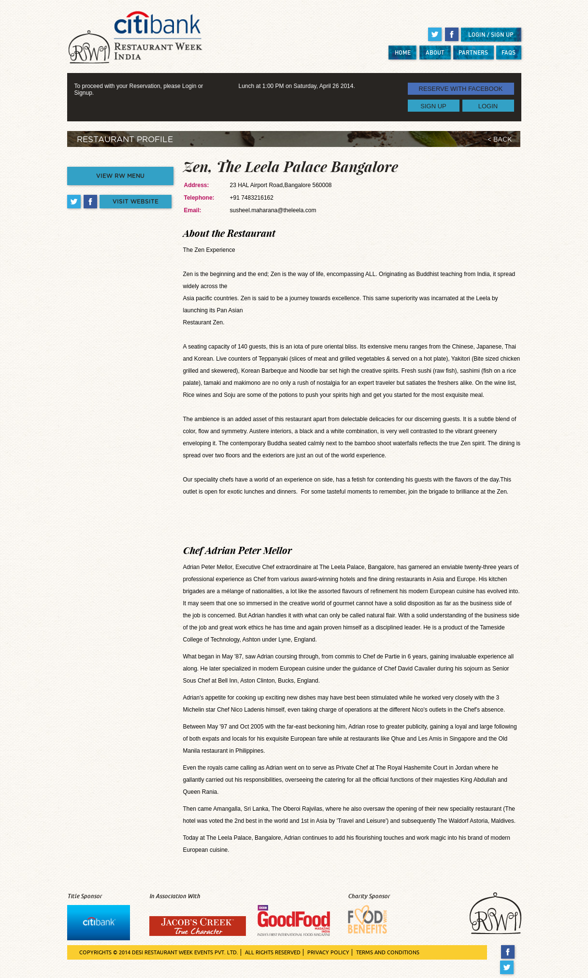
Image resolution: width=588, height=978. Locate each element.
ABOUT (435, 52)
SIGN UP (433, 105)
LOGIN (488, 105)
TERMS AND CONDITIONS (387, 952)
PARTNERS (473, 52)
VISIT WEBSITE (135, 201)
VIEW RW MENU (120, 176)
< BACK (500, 140)
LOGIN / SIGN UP (491, 34)
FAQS (509, 52)
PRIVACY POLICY (328, 952)
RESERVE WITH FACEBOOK (461, 88)
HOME (403, 52)
